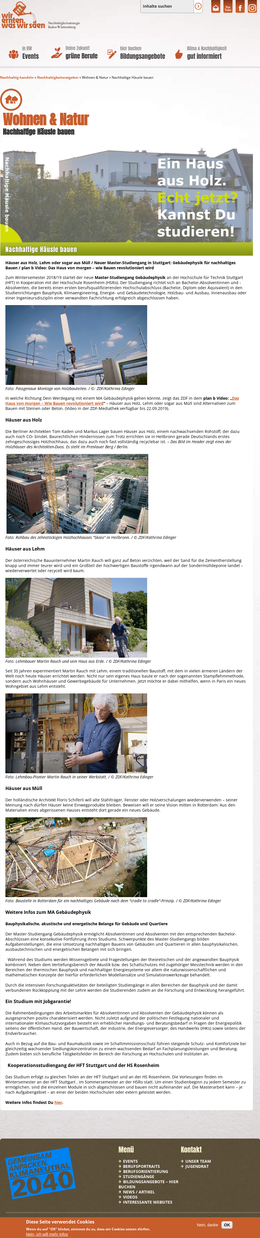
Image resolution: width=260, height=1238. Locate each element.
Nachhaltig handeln (17, 77)
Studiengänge (138, 1176)
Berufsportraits (141, 1166)
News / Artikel (139, 1192)
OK (227, 1225)
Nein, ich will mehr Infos (47, 1234)
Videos (130, 1197)
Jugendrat (197, 1166)
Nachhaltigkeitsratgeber (58, 77)
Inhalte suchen (157, 6)
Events (130, 1161)
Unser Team (198, 1161)
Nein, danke (207, 1225)
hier (58, 1102)
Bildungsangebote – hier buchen (148, 1184)
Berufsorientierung (145, 1171)
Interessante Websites (147, 1202)
